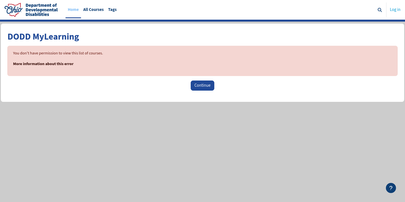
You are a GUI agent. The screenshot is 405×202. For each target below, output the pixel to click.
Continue (202, 86)
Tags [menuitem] (112, 10)
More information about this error (57, 64)
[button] (380, 10)
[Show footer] (391, 188)
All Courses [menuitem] (93, 10)
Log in (395, 10)
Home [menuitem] (73, 10)
